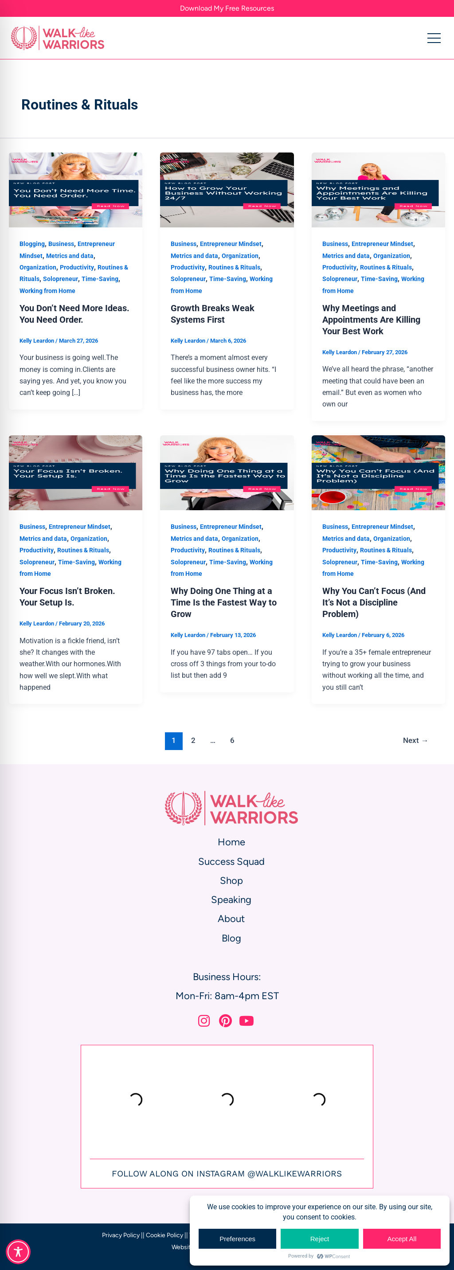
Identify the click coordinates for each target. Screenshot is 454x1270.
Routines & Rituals (234, 267)
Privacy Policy (121, 1235)
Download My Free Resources (227, 8)
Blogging (32, 243)
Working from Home (47, 290)
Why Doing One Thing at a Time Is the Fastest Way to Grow (224, 602)
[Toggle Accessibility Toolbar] (18, 1251)
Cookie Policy (164, 1235)
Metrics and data (70, 255)
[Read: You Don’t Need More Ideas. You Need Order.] (75, 189)
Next (415, 740)
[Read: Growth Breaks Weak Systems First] (227, 189)
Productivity (77, 267)
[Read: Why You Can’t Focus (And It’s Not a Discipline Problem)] (378, 472)
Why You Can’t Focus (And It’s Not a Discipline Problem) (374, 602)
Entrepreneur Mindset (231, 243)
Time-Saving (100, 278)
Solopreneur (60, 278)
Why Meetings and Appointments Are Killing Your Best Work (371, 319)
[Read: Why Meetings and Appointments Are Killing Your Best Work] (378, 189)
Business (61, 243)
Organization (38, 267)
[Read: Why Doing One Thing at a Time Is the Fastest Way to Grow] (227, 472)
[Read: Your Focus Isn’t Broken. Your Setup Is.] (75, 472)
